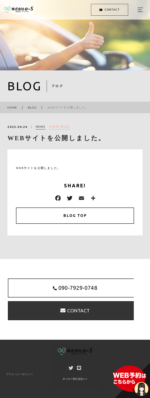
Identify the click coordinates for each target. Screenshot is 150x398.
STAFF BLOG (59, 128)
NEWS (41, 128)
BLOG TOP (75, 215)
